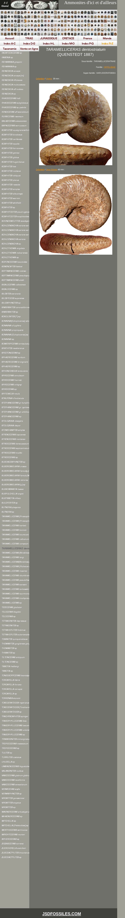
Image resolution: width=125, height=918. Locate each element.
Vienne (49, 79)
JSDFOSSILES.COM (61, 914)
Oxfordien (40, 169)
